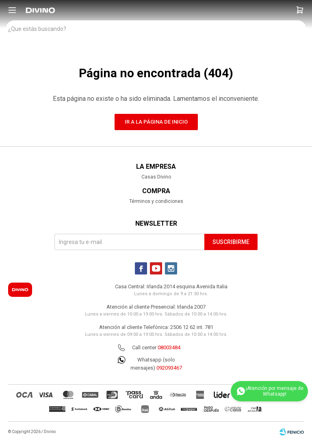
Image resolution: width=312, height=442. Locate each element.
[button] (300, 10)
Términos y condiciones (156, 201)
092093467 (169, 368)
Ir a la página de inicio (156, 122)
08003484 (169, 347)
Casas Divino (156, 177)
